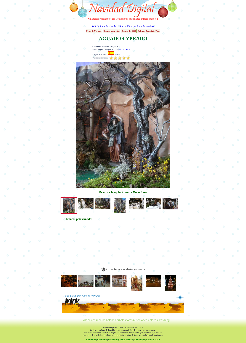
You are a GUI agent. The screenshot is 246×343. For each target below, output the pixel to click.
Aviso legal (139, 339)
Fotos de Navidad (94, 31)
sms (151, 18)
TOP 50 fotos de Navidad (104, 26)
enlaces (144, 18)
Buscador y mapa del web (120, 339)
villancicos (93, 18)
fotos (125, 18)
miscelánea (134, 18)
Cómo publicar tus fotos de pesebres (136, 26)
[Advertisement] (79, 245)
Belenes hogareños (112, 31)
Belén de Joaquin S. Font (149, 31)
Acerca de (91, 339)
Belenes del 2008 (129, 31)
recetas (103, 18)
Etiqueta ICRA (153, 339)
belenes (111, 18)
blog (155, 18)
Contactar (102, 339)
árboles (119, 18)
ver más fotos (124, 49)
